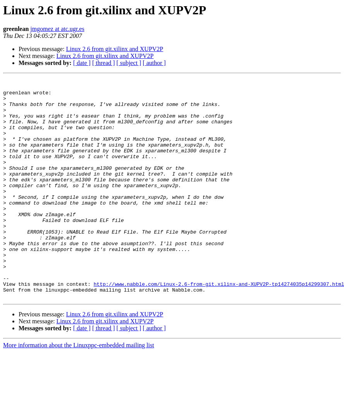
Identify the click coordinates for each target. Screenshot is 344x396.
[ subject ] (128, 63)
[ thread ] (103, 63)
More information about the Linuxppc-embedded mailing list (78, 389)
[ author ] (154, 63)
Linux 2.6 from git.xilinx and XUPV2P (114, 49)
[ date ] (82, 63)
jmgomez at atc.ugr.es (57, 29)
